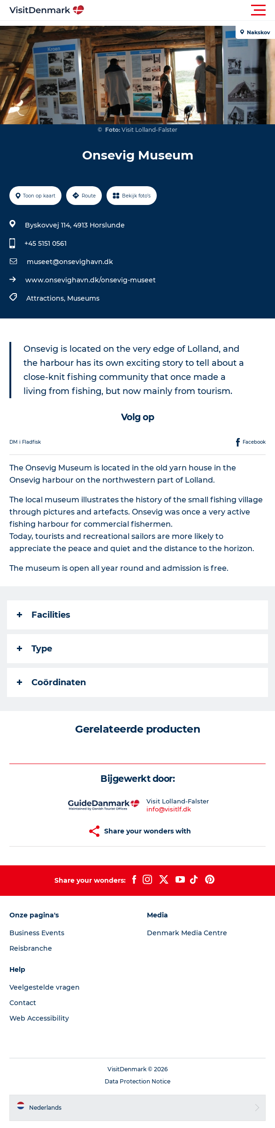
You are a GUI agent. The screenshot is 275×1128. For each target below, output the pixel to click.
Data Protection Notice (137, 1081)
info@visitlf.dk (168, 809)
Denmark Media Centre (187, 933)
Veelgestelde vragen (44, 987)
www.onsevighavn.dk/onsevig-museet (90, 280)
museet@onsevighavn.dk (70, 261)
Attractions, (46, 298)
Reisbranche (30, 948)
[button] (180, 10)
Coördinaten (51, 682)
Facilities (43, 615)
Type (34, 648)
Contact (22, 1003)
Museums (83, 298)
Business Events (36, 933)
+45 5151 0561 (45, 243)
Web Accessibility (39, 1018)
